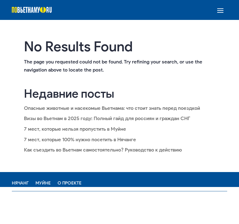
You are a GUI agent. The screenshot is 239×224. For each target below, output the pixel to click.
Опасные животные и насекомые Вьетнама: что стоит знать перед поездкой (112, 108)
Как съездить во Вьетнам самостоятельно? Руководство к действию (103, 150)
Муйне (43, 183)
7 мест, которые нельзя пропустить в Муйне (75, 129)
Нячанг (20, 183)
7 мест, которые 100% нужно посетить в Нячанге (80, 139)
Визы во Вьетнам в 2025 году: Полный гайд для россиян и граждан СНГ (107, 118)
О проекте (70, 183)
